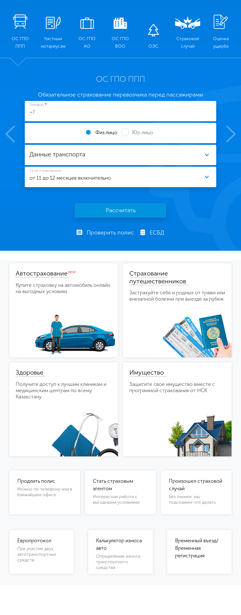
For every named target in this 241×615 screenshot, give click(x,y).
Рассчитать (121, 210)
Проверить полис (105, 232)
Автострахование (41, 273)
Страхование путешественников (157, 277)
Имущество (146, 372)
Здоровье (29, 372)
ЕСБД (152, 232)
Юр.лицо (142, 132)
